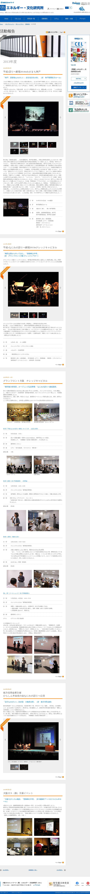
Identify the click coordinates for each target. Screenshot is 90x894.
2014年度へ (60, 870)
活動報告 (27, 24)
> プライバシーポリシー (16, 892)
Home (1, 24)
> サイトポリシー (4, 892)
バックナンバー (79, 83)
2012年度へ (6, 870)
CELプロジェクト (9, 24)
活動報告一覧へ (33, 870)
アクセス (37, 885)
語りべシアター (20, 24)
